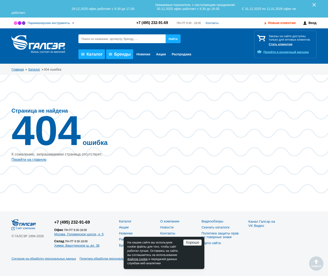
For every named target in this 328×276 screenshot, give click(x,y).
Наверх (316, 263)
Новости (167, 227)
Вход (312, 23)
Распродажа (181, 54)
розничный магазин (286, 52)
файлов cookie (137, 259)
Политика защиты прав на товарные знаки (220, 235)
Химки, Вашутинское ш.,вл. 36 (76, 245)
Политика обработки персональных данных (110, 258)
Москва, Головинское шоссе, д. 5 (79, 234)
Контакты (212, 23)
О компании (169, 221)
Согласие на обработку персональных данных (44, 258)
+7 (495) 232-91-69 (152, 23)
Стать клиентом (280, 44)
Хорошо (192, 242)
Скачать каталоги (215, 227)
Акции (161, 54)
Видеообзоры (212, 221)
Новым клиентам (281, 23)
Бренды (120, 54)
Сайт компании (25, 228)
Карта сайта (211, 243)
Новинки (143, 54)
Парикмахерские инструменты (49, 23)
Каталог (92, 54)
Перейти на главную (29, 160)
